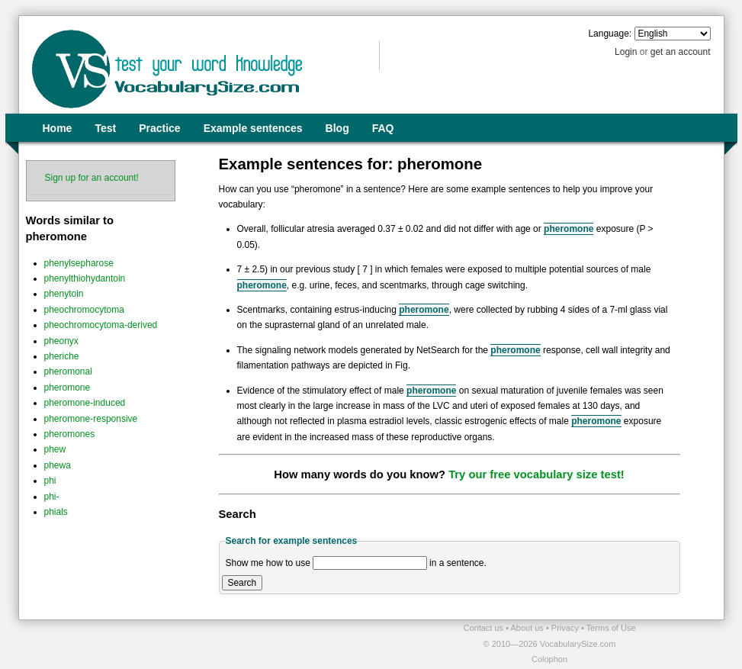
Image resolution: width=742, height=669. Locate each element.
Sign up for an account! (92, 177)
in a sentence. (458, 563)
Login (626, 52)
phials (56, 512)
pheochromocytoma (84, 309)
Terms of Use (611, 627)
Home (57, 128)
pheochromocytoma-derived (101, 325)
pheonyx (61, 341)
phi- (51, 496)
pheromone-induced (85, 402)
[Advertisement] (196, 643)
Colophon (549, 659)
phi (50, 480)
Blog (337, 128)
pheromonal (68, 371)
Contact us (485, 627)
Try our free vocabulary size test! (536, 474)
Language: (609, 33)
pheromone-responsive (91, 418)
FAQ (383, 128)
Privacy (566, 627)
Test (105, 128)
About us (527, 627)
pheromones (69, 434)
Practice (159, 128)
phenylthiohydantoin (85, 278)
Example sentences (253, 128)
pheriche (61, 356)
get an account (680, 52)
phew (55, 449)
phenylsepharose (79, 263)
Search (242, 582)
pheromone (67, 387)
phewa (57, 465)
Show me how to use (268, 563)
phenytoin (64, 293)
